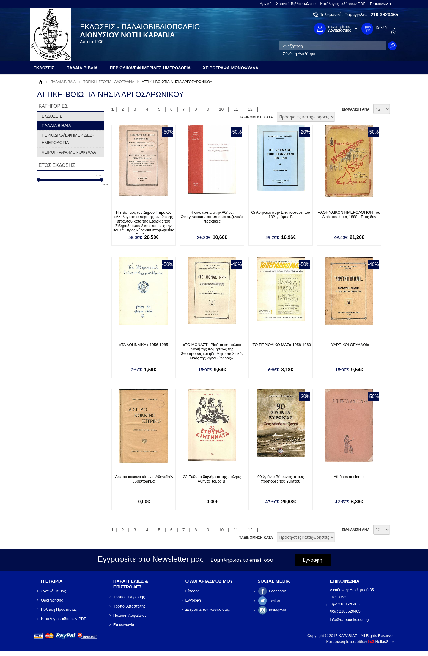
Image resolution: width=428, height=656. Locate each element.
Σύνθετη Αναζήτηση (300, 53)
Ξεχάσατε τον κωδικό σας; (207, 609)
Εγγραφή (193, 600)
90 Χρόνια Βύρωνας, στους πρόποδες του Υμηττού (280, 479)
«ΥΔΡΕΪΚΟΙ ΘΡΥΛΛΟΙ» (349, 344)
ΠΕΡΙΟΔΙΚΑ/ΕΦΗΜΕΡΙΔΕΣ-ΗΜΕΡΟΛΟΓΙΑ (68, 139)
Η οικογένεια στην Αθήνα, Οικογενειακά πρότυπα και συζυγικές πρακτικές (212, 216)
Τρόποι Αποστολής (129, 606)
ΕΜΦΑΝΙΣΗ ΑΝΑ (355, 109)
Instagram (277, 610)
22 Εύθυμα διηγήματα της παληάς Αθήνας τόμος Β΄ (212, 479)
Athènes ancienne (349, 477)
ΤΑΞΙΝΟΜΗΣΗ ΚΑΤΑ (256, 117)
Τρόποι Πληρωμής (129, 597)
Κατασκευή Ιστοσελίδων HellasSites (360, 641)
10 (221, 109)
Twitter (274, 600)
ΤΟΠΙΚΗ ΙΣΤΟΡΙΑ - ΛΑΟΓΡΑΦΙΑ (108, 82)
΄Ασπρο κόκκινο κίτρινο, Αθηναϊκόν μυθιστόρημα (143, 479)
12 (250, 109)
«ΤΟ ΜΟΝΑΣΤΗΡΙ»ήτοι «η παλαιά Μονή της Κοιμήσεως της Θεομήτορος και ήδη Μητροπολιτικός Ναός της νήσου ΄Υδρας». (212, 351)
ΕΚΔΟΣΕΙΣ (52, 116)
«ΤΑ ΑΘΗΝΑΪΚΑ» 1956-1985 (143, 344)
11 (235, 109)
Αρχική (266, 3)
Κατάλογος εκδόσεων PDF (342, 3)
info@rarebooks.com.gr (350, 619)
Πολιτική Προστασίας (59, 609)
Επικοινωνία (380, 3)
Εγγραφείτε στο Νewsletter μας (150, 559)
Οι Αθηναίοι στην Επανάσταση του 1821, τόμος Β (280, 214)
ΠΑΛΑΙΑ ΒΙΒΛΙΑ (63, 82)
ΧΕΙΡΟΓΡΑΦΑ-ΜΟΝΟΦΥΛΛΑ (69, 152)
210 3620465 (384, 14)
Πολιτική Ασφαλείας (130, 615)
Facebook (277, 591)
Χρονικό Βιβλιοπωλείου (296, 3)
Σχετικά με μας (53, 591)
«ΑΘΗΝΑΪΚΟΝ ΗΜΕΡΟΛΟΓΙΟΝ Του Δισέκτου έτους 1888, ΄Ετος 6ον (349, 214)
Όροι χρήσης (52, 600)
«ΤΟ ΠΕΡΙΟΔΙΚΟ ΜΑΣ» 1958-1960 (280, 344)
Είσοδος (192, 591)
